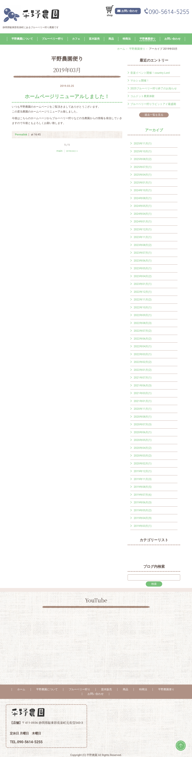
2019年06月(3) (142, 502)
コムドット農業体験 (142, 96)
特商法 (127, 38)
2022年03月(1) (142, 354)
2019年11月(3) (142, 479)
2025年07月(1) (142, 167)
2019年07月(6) (142, 494)
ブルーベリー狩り (52, 38)
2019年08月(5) (142, 486)
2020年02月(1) (142, 463)
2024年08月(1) (142, 198)
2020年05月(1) (142, 440)
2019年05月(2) (142, 510)
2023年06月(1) (142, 260)
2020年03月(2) (142, 455)
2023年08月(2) (142, 245)
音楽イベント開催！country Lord (150, 72)
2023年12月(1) (142, 229)
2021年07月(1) (142, 377)
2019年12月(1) (142, 471)
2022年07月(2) (142, 330)
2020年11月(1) (142, 408)
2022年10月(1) (142, 307)
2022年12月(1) (142, 291)
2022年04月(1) (142, 346)
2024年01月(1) (142, 221)
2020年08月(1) (142, 416)
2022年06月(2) (142, 338)
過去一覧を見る (153, 114)
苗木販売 (94, 38)
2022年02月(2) (142, 362)
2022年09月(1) (142, 315)
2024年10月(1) (142, 190)
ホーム (121, 48)
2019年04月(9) (142, 518)
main (59, 150)
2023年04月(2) (142, 276)
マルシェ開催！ (139, 80)
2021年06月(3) (142, 385)
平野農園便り (147, 38)
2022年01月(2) (142, 370)
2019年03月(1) (142, 526)
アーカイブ (154, 130)
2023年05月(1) (142, 268)
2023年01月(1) (142, 284)
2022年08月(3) (142, 323)
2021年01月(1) (142, 401)
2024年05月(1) (142, 206)
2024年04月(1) (142, 213)
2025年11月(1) (142, 143)
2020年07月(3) (142, 424)
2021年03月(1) (142, 393)
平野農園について (22, 38)
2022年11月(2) (142, 299)
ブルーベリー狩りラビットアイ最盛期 (153, 104)
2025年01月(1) (142, 182)
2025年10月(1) (142, 151)
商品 (111, 38)
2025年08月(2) (142, 159)
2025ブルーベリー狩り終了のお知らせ (153, 88)
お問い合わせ (172, 38)
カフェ (76, 38)
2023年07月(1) (142, 252)
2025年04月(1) (142, 174)
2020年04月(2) (142, 448)
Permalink (21, 134)
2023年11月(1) (142, 237)
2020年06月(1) (142, 432)
